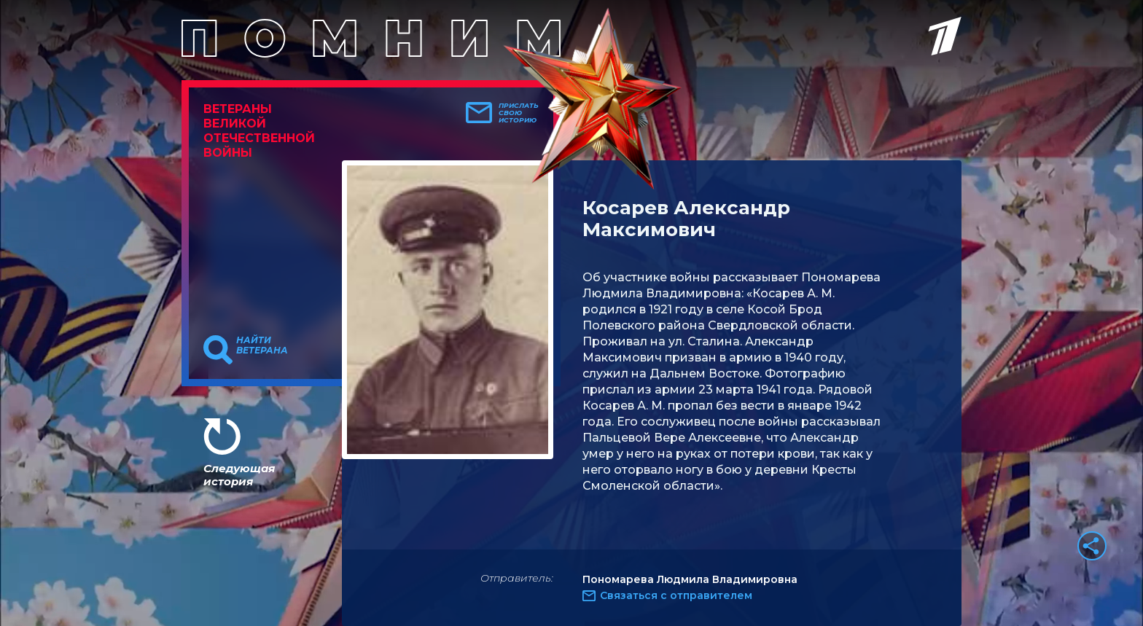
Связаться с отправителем (676, 595)
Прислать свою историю (519, 113)
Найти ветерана (262, 345)
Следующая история (239, 474)
